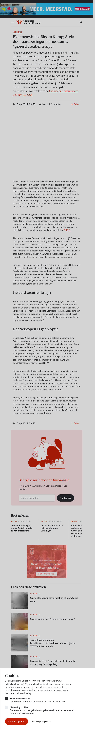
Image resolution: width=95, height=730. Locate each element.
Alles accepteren (16, 721)
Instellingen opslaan (41, 721)
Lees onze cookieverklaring (18, 693)
